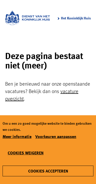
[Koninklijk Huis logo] (27, 18)
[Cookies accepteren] (48, 171)
